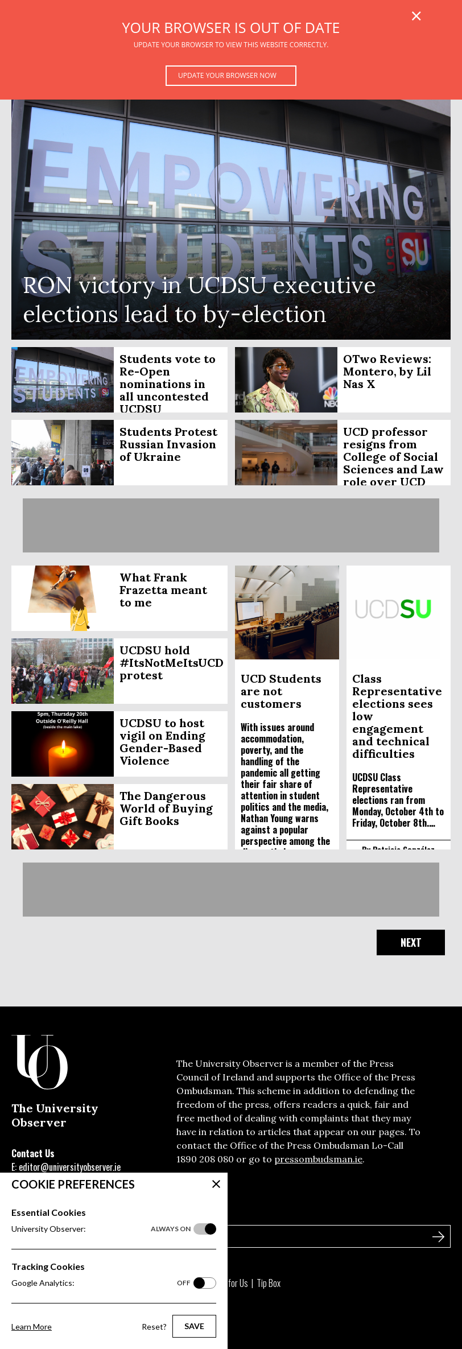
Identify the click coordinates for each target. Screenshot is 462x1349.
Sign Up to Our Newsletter (67, 1211)
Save (194, 1326)
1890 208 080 (205, 1159)
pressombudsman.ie (318, 1159)
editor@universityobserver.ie (70, 1167)
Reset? (154, 1326)
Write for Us (228, 1283)
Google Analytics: (101, 1283)
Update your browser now (227, 75)
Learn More (31, 1326)
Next (411, 942)
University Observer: (101, 1229)
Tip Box (268, 1283)
